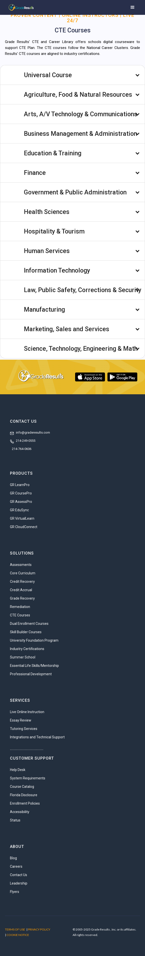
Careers (16, 866)
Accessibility (19, 812)
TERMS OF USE (15, 929)
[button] (132, 7)
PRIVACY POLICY (39, 929)
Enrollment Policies (25, 803)
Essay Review (20, 720)
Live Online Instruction (27, 712)
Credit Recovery (22, 581)
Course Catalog (22, 787)
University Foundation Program (34, 640)
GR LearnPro (20, 485)
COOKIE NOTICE (17, 935)
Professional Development (31, 674)
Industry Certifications (27, 649)
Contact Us (18, 875)
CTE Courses (20, 615)
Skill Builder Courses (26, 632)
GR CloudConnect (23, 527)
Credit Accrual (21, 590)
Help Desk (17, 770)
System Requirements (27, 778)
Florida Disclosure (23, 795)
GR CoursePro (21, 493)
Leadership (18, 883)
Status (15, 820)
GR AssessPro (21, 502)
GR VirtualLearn (22, 518)
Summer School (22, 657)
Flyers (14, 892)
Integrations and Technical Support (37, 737)
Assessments (21, 565)
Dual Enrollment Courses (29, 624)
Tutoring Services (23, 729)
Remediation (20, 607)
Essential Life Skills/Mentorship (34, 666)
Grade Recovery (22, 598)
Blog (13, 858)
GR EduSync (19, 510)
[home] (20, 7)
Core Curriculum (22, 573)
